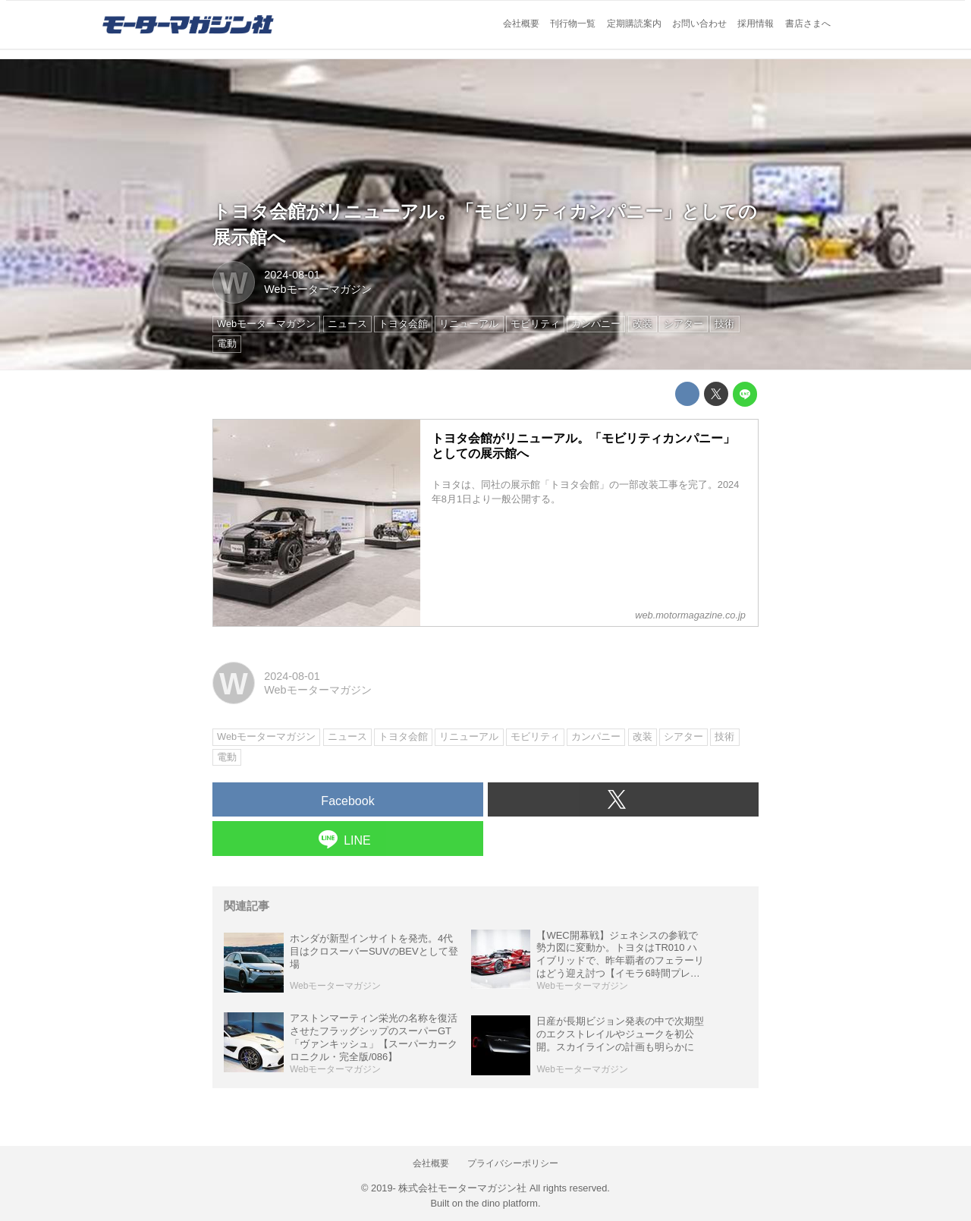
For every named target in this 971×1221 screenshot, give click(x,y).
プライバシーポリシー (512, 1163)
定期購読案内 (634, 23)
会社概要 (521, 23)
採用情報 (755, 23)
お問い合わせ (699, 23)
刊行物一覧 (572, 23)
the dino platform (502, 1203)
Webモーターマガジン (317, 289)
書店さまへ (808, 23)
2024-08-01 (292, 275)
